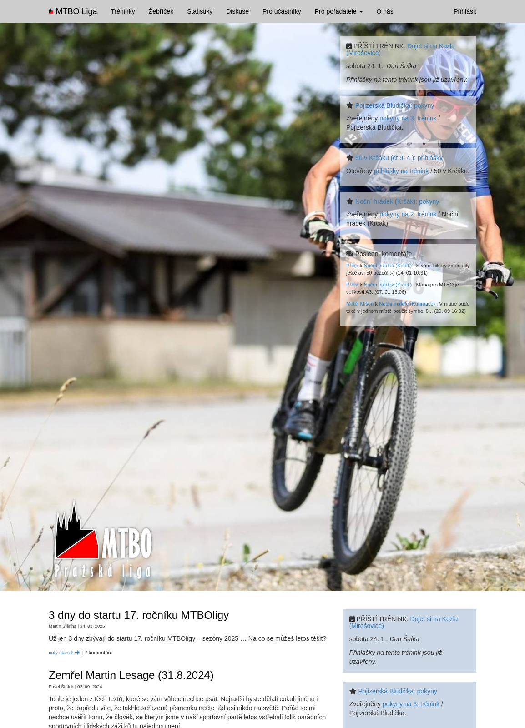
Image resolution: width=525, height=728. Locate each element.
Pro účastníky (281, 11)
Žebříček (161, 11)
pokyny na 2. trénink (407, 214)
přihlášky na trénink (401, 171)
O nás (385, 11)
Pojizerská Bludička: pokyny (394, 105)
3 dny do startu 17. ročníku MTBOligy (139, 615)
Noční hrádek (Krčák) (388, 265)
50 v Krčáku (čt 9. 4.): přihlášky (399, 157)
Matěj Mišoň (360, 303)
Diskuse (237, 11)
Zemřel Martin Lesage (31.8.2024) (131, 675)
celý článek (64, 652)
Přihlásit (465, 11)
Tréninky (123, 11)
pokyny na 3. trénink (407, 118)
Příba (352, 265)
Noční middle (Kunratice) (407, 303)
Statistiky (199, 11)
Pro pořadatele (339, 11)
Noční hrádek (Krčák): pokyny (397, 201)
